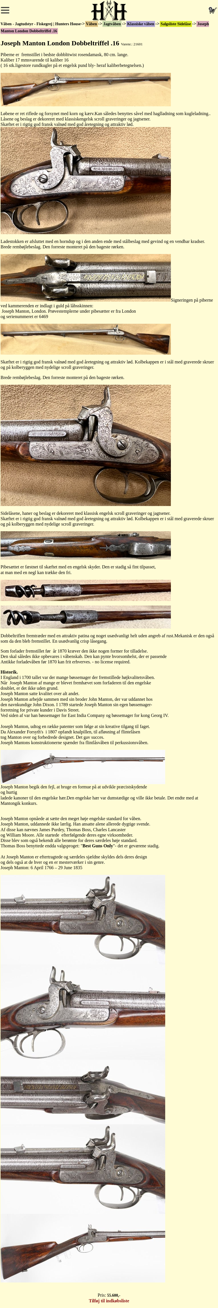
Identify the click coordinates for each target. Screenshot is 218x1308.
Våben (91, 24)
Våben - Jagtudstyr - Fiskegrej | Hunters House (41, 24)
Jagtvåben (112, 24)
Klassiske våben (140, 24)
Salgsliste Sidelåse (176, 24)
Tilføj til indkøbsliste (109, 1300)
